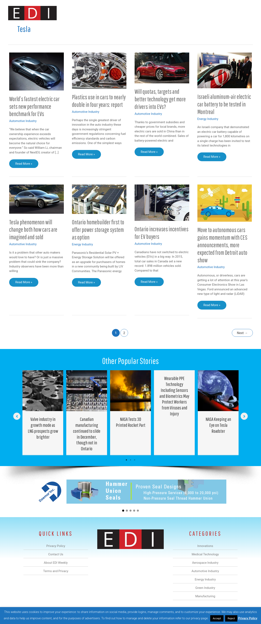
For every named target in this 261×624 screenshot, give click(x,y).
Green (175, 13)
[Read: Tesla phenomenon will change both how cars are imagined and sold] (36, 199)
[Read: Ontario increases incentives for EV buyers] (162, 202)
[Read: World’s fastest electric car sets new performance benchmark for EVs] (36, 71)
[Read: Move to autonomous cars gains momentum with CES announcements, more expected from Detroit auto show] (224, 203)
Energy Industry (207, 119)
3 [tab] (135, 460)
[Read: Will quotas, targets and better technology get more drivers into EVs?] (162, 67)
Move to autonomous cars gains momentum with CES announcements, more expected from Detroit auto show (222, 245)
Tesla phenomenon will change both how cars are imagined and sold (33, 229)
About (215, 13)
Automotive (141, 13)
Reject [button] (231, 618)
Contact (231, 13)
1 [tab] (126, 460)
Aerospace (120, 13)
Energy (160, 13)
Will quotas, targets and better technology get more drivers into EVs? (160, 99)
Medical (101, 13)
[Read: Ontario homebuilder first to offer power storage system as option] (99, 199)
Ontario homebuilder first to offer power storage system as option (98, 229)
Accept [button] (217, 618)
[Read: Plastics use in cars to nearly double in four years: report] (99, 70)
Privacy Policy (247, 618)
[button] (246, 13)
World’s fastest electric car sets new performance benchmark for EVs (34, 106)
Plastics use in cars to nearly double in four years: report (99, 100)
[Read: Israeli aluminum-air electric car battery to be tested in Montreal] (224, 70)
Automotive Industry (22, 121)
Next (242, 333)
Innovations (82, 13)
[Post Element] (43, 412)
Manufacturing (195, 13)
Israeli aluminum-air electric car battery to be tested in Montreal (224, 104)
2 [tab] (130, 460)
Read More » (24, 164)
